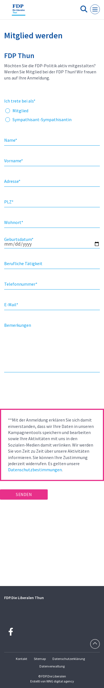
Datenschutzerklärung (68, 659)
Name (10, 140)
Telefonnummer (20, 284)
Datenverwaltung (52, 666)
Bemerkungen (17, 325)
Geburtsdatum (19, 239)
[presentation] (42, 392)
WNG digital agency (60, 681)
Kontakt (21, 659)
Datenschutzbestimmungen (35, 469)
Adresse (12, 181)
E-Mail (11, 304)
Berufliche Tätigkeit (23, 263)
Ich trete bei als (19, 101)
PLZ (9, 202)
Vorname (13, 160)
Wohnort (13, 222)
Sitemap (40, 659)
